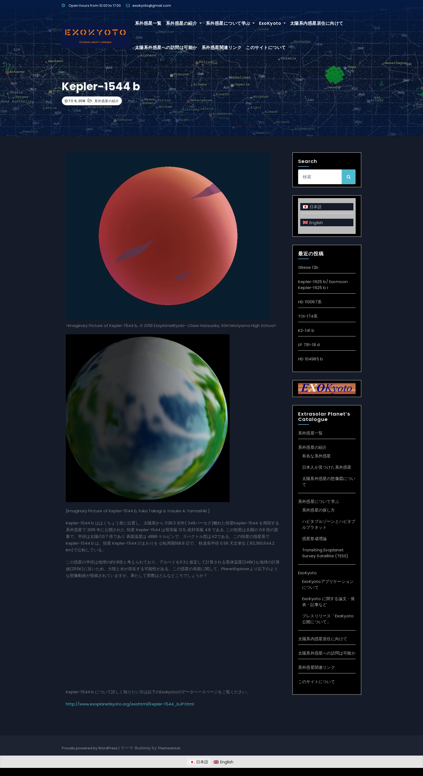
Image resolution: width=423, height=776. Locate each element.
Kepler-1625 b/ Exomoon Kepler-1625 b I (323, 284)
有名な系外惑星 (316, 456)
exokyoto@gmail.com (148, 5)
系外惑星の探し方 (318, 510)
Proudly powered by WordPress (90, 748)
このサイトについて (266, 47)
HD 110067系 (310, 302)
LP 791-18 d (309, 344)
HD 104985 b (310, 359)
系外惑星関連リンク (222, 47)
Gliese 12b (308, 267)
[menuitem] (326, 206)
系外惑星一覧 (148, 23)
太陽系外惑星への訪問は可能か (166, 47)
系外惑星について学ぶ (230, 23)
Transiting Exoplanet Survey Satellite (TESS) (325, 553)
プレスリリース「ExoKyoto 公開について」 (328, 619)
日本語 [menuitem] (315, 207)
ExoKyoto (272, 23)
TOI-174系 (308, 316)
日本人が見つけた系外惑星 (326, 467)
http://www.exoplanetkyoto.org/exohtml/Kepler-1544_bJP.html (130, 704)
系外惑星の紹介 (184, 23)
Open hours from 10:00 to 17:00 (91, 5)
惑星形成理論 (314, 538)
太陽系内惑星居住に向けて (316, 23)
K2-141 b (306, 330)
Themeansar (169, 748)
